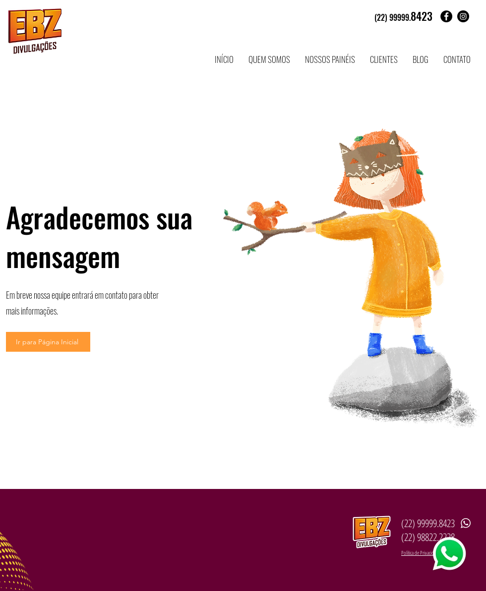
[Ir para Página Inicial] (48, 342)
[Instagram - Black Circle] (463, 16)
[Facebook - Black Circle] (446, 16)
